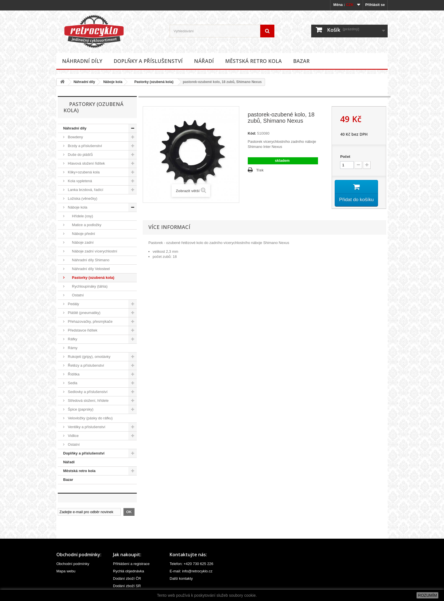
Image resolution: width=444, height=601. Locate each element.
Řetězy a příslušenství (85, 365)
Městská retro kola (253, 61)
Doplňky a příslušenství (148, 61)
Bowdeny (75, 137)
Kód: (252, 133)
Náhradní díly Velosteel (88, 269)
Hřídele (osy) (80, 216)
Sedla (72, 383)
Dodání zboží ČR (127, 578)
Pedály (73, 304)
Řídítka (73, 374)
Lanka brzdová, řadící (85, 190)
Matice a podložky (84, 225)
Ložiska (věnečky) (82, 198)
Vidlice (73, 436)
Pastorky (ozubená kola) (152, 82)
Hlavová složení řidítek (86, 163)
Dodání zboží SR (127, 586)
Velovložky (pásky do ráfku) (90, 418)
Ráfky (72, 339)
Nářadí (204, 61)
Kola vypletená (79, 181)
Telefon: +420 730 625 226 (191, 564)
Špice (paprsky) (80, 409)
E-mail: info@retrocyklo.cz (191, 571)
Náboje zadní (80, 242)
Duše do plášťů (80, 154)
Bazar (301, 61)
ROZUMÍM (427, 595)
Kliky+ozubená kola (83, 172)
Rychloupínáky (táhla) (87, 286)
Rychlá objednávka (128, 571)
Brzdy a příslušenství (84, 146)
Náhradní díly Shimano (88, 260)
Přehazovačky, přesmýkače (90, 321)
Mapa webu (65, 571)
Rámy (72, 348)
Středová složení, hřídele (87, 400)
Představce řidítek (82, 330)
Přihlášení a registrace (131, 564)
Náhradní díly (82, 61)
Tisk (260, 170)
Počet (345, 156)
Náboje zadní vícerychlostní (92, 251)
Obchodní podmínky (72, 564)
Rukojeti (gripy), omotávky (88, 356)
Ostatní (75, 295)
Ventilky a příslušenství (86, 427)
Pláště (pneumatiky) (84, 313)
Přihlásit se (375, 5)
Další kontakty (181, 578)
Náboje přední (81, 234)
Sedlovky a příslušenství (87, 392)
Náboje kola (112, 82)
